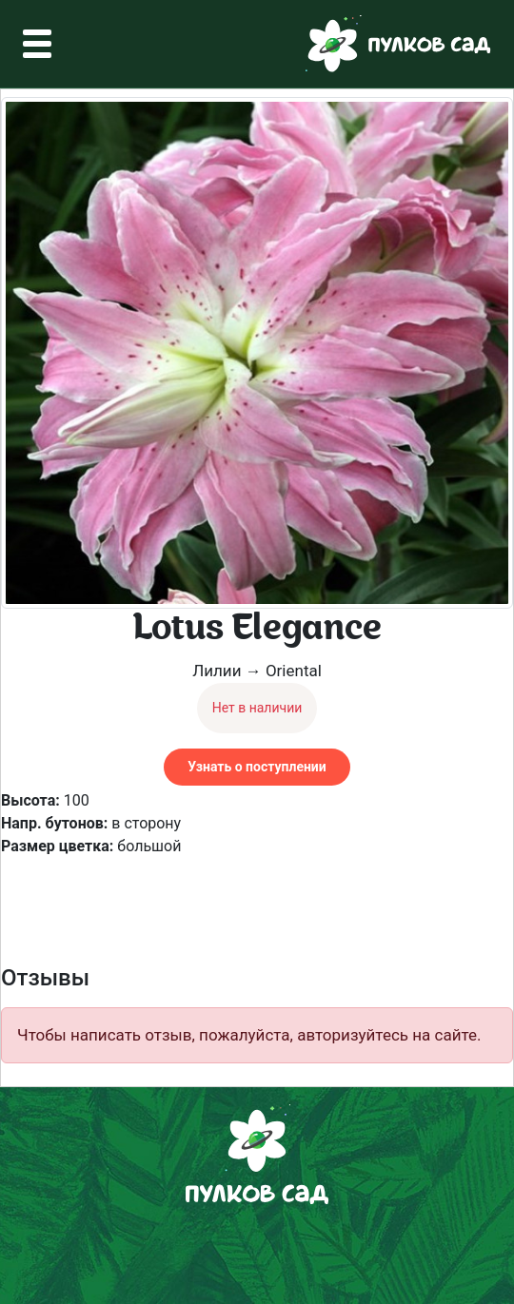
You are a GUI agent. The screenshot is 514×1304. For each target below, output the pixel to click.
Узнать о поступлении (257, 766)
